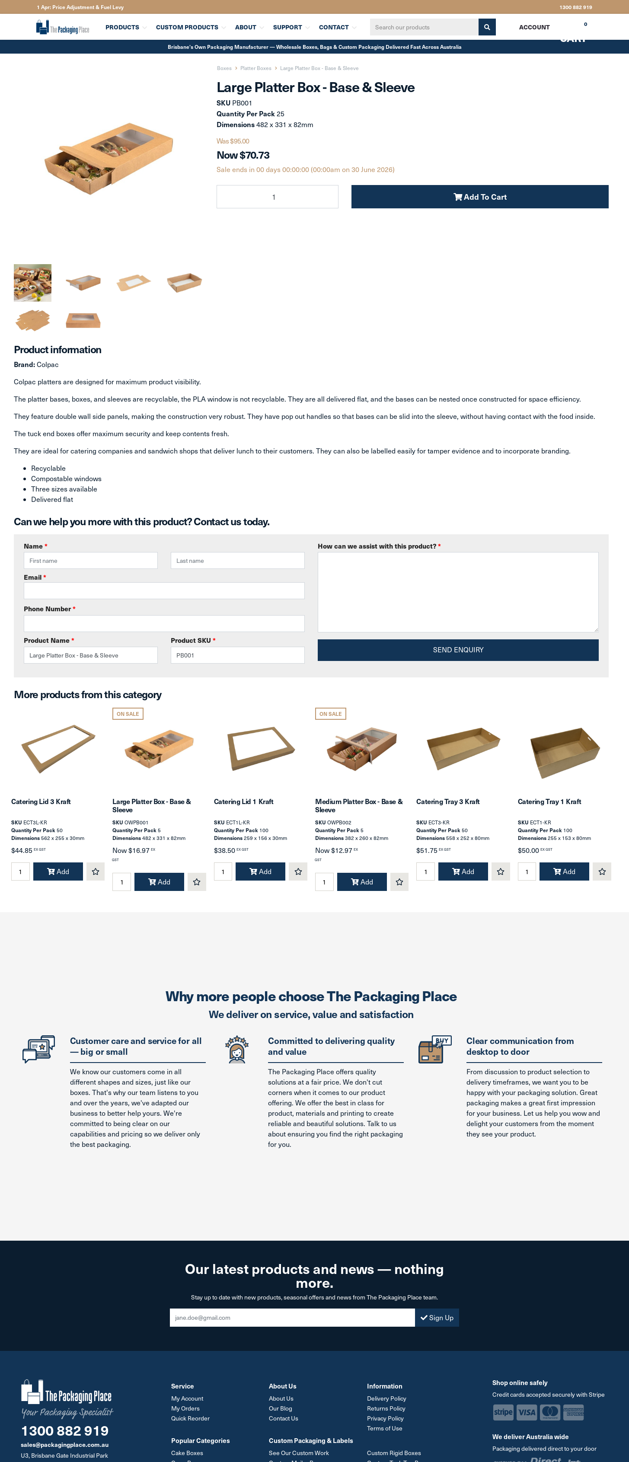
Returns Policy (386, 1408)
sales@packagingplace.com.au (65, 1444)
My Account (187, 1398)
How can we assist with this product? (379, 545)
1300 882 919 (575, 6)
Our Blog (280, 1408)
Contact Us (283, 1418)
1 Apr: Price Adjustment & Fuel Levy (80, 6)
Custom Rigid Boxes (394, 1453)
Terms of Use (384, 1428)
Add (58, 871)
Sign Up (437, 1317)
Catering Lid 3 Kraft (41, 801)
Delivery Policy (386, 1398)
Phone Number (50, 608)
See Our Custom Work (299, 1453)
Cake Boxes (187, 1453)
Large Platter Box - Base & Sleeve (151, 805)
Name (36, 545)
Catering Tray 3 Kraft (448, 801)
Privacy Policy (385, 1418)
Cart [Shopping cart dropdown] (567, 30)
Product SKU (193, 640)
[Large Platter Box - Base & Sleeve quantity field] (277, 196)
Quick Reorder (190, 1418)
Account (534, 26)
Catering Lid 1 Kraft (244, 801)
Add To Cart (480, 196)
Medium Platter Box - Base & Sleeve (358, 805)
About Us (281, 1398)
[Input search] (424, 27)
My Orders (185, 1408)
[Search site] (487, 27)
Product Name (49, 640)
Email (164, 585)
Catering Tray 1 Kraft (549, 801)
